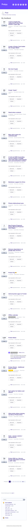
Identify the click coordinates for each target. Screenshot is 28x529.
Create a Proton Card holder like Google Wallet (16, 47)
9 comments (10, 416)
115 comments (19, 317)
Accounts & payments (17, 137)
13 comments (10, 49)
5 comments (10, 70)
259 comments (10, 252)
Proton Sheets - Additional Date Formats (16, 367)
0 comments (10, 229)
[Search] (24, 499)
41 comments (10, 114)
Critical (12, 35)
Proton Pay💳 (12, 272)
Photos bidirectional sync (16, 203)
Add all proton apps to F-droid (17, 294)
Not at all (12, 33)
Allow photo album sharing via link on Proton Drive (16, 414)
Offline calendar (13, 315)
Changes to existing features (13, 371)
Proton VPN (7, 513)
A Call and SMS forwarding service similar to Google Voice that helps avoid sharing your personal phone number (17, 159)
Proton (6, 517)
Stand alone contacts (14, 112)
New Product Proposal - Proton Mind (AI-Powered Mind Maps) (15, 227)
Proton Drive (16, 183)
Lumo (6, 507)
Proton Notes (12, 337)
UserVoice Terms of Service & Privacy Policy (14, 525)
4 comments (10, 26)
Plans (23, 137)
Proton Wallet (16, 26)
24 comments (10, 205)
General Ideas (16, 162)
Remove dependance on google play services (15, 250)
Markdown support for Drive (16, 182)
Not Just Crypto (13, 69)
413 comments (10, 339)
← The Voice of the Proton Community (8, 14)
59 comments (10, 462)
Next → (23, 481)
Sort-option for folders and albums (16, 391)
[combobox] (13, 499)
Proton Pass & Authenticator (10, 512)
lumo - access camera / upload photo (15, 436)
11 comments (10, 183)
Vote (4, 25)
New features (22, 162)
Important (19, 33)
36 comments (16, 370)
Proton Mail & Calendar (18, 114)
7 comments (10, 295)
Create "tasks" (12, 90)
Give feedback (8, 502)
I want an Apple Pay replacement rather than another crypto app (15, 23)
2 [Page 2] (11, 481)
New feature (22, 49)
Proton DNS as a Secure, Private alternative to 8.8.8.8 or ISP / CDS (16, 460)
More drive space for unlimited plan (14, 135)
